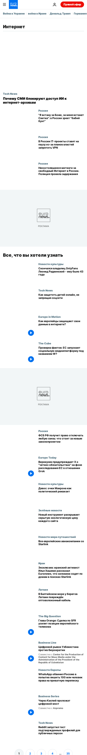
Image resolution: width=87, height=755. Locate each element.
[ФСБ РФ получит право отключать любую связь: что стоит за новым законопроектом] (61, 442)
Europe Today (47, 457)
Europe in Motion (49, 316)
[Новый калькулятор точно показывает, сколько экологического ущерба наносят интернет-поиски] (61, 522)
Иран (41, 563)
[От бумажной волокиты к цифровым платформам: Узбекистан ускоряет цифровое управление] (61, 654)
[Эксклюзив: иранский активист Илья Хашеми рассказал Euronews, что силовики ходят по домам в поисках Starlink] (61, 575)
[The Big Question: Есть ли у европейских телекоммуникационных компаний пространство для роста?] (61, 627)
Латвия (43, 589)
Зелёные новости (50, 510)
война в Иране (37, 13)
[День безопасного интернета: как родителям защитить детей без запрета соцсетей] (61, 302)
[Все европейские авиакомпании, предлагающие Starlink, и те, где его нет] (61, 548)
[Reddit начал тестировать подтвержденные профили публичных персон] (61, 734)
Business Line (47, 642)
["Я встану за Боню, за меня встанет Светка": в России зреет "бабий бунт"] (61, 122)
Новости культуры (50, 263)
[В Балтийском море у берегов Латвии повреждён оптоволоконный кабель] (61, 601)
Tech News (10, 93)
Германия (80, 13)
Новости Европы (49, 669)
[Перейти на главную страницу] (13, 4)
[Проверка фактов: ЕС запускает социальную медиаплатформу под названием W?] (61, 355)
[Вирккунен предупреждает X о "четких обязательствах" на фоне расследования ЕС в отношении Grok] (61, 469)
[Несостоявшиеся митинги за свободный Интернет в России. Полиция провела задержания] (61, 175)
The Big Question (49, 615)
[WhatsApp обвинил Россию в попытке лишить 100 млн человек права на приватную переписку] (61, 681)
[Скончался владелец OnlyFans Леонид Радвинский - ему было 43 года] (61, 275)
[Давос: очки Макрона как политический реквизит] (61, 495)
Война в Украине (14, 13)
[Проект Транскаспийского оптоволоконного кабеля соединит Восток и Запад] (61, 708)
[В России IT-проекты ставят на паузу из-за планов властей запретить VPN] (61, 148)
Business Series (48, 696)
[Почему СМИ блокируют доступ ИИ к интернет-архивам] (43, 101)
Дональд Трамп (60, 13)
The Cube (44, 343)
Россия (43, 110)
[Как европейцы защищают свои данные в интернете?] (61, 328)
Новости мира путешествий (57, 536)
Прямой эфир (72, 4)
